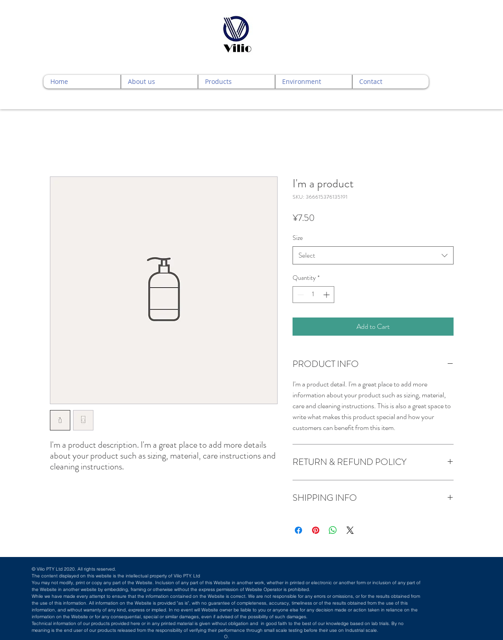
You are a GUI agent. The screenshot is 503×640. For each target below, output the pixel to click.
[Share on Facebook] (298, 530)
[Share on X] (350, 530)
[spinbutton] (313, 295)
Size (298, 237)
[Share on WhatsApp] (332, 530)
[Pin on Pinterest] (315, 530)
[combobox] (373, 255)
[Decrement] (299, 295)
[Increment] (327, 295)
